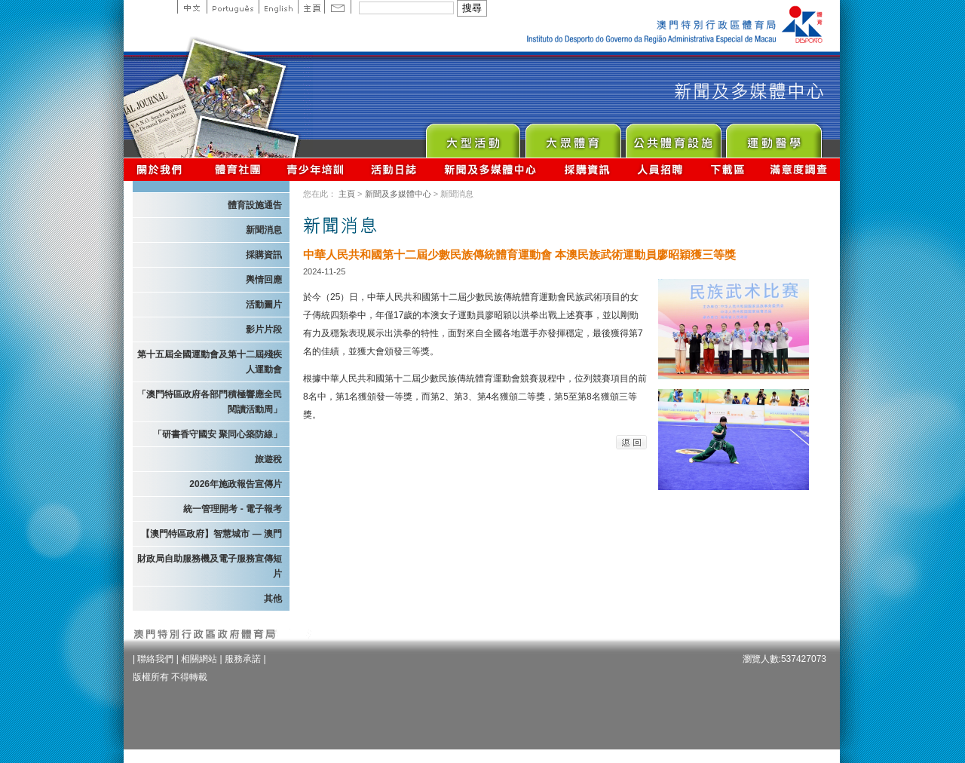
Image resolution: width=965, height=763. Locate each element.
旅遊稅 (268, 459)
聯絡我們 (155, 659)
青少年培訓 (315, 169)
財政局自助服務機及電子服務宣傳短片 (209, 566)
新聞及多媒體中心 (491, 169)
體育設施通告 (255, 205)
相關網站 (199, 659)
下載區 (727, 169)
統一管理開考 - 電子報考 (232, 509)
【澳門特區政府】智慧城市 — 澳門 (211, 534)
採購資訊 (587, 169)
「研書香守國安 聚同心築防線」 (217, 434)
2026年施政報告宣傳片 (235, 484)
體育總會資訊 (237, 169)
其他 (273, 598)
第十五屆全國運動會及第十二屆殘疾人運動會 (209, 362)
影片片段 (264, 329)
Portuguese (233, 7)
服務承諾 (243, 659)
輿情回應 (264, 279)
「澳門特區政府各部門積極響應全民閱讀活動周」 (209, 402)
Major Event (472, 137)
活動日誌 (394, 169)
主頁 (311, 7)
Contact (337, 7)
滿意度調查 (799, 169)
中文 (192, 7)
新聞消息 (264, 230)
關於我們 (162, 169)
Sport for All (572, 137)
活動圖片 (264, 304)
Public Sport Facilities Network (673, 137)
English (278, 7)
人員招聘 (660, 169)
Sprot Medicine (773, 137)
